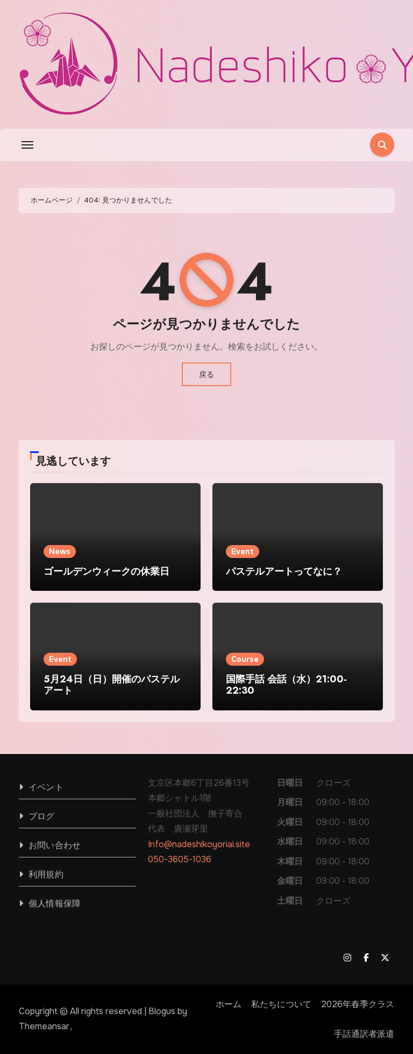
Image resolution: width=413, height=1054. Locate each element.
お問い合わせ (55, 845)
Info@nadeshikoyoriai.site (199, 844)
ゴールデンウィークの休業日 (106, 571)
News (59, 551)
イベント (46, 787)
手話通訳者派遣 (364, 1033)
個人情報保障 (55, 903)
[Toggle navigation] (27, 144)
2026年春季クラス (357, 1004)
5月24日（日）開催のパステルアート (112, 685)
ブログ (42, 816)
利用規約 (46, 874)
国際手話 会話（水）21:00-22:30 (286, 685)
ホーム (228, 1004)
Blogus (161, 1011)
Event (242, 551)
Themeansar (44, 1026)
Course (245, 659)
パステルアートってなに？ (284, 571)
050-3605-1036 (179, 859)
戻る (206, 374)
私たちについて (281, 1004)
